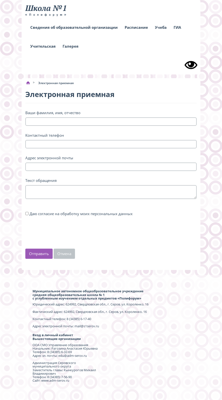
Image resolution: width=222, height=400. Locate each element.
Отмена (64, 253)
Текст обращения (41, 180)
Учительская (43, 46)
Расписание (136, 27)
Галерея (70, 46)
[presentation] (63, 234)
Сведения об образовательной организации (74, 27)
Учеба (161, 27)
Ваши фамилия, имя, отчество (52, 112)
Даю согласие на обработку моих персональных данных (81, 213)
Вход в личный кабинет (53, 335)
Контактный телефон (44, 135)
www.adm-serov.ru (55, 380)
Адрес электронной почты (49, 157)
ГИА (177, 27)
